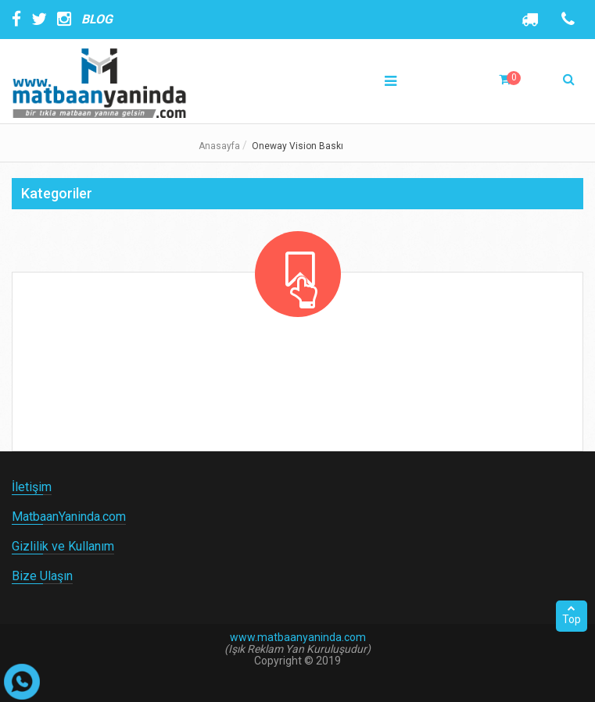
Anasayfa (219, 146)
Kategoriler (56, 193)
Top (571, 614)
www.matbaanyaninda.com (298, 637)
